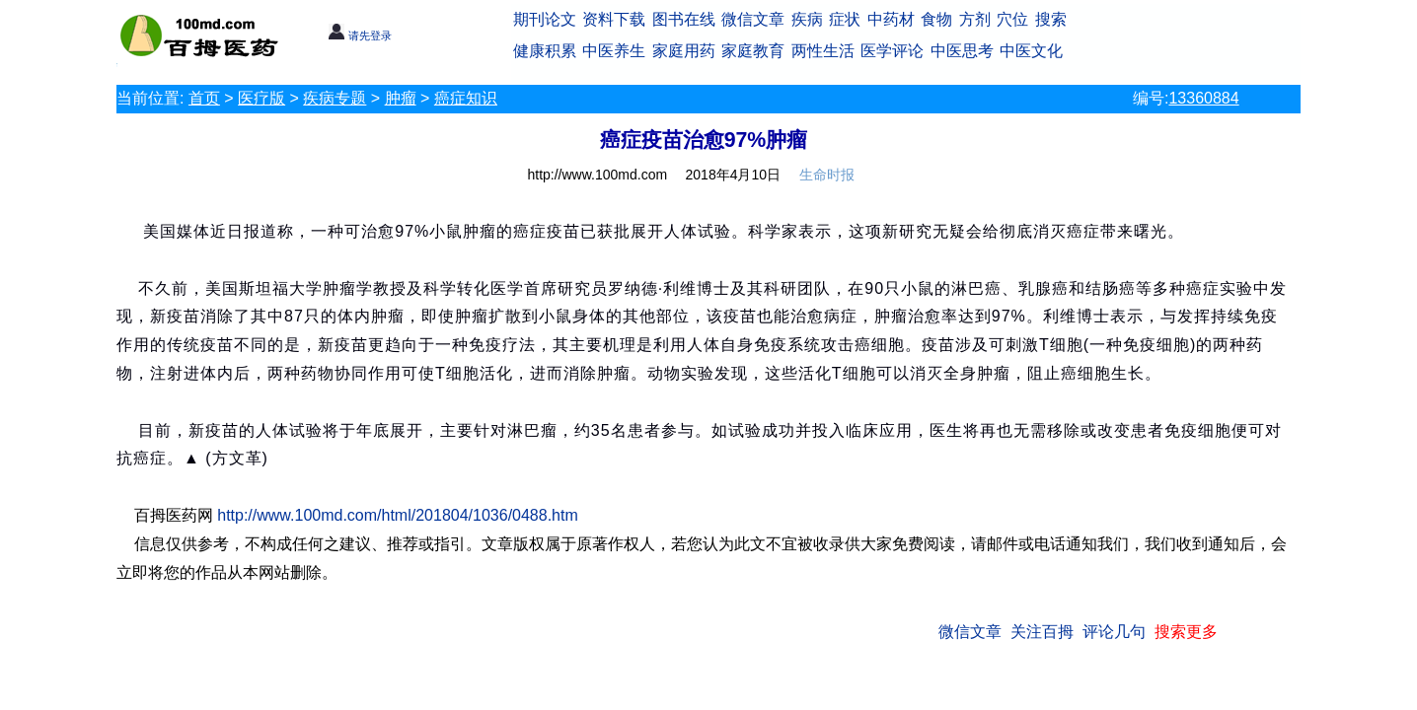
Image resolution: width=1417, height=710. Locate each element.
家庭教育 (752, 50)
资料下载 (613, 19)
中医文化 (1031, 50)
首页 (204, 98)
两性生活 (823, 50)
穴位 (1012, 19)
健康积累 (544, 50)
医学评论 (892, 50)
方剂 (975, 19)
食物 (936, 19)
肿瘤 (400, 98)
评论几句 (1114, 631)
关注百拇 (1042, 631)
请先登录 (360, 35)
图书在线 (683, 19)
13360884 (1203, 98)
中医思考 (962, 50)
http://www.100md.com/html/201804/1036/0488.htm (397, 515)
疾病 (807, 19)
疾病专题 (334, 98)
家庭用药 (683, 50)
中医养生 (613, 50)
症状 (844, 19)
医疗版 (261, 98)
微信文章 (752, 19)
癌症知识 (465, 98)
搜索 (1051, 19)
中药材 (891, 19)
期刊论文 (544, 19)
